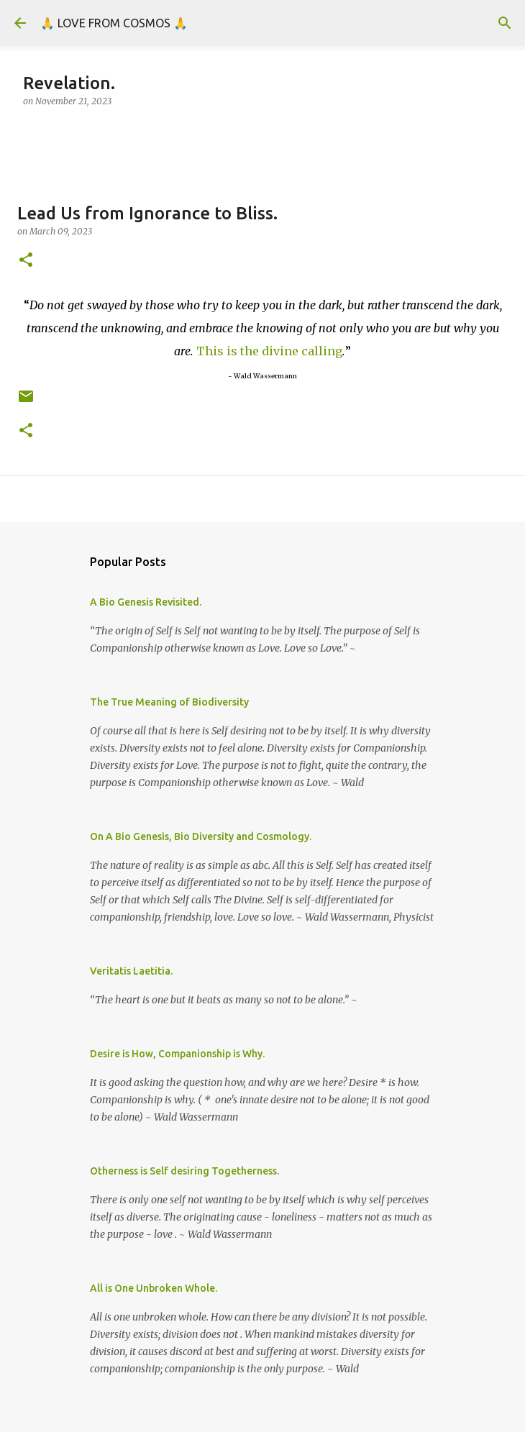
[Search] (504, 23)
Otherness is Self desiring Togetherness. (184, 1171)
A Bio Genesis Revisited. (145, 602)
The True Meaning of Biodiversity (169, 702)
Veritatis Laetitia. (131, 971)
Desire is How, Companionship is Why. (177, 1053)
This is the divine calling (269, 351)
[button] (26, 260)
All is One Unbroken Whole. (153, 1288)
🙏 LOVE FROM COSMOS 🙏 (114, 23)
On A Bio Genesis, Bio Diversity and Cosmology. (200, 836)
